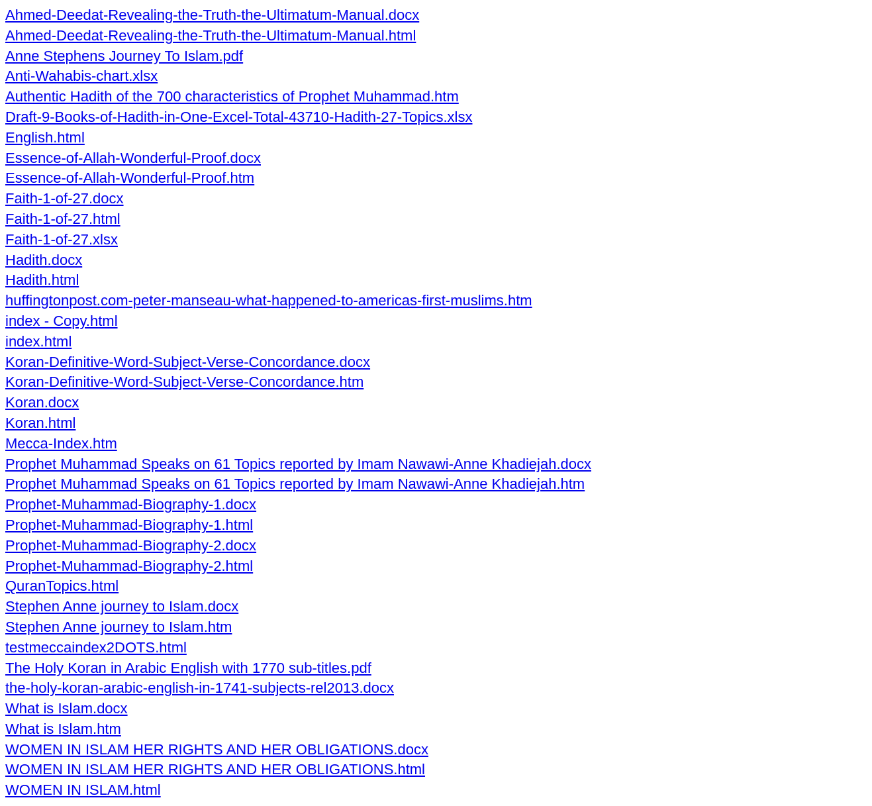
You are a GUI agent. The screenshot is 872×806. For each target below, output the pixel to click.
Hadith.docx (43, 260)
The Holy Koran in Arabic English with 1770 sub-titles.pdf (188, 668)
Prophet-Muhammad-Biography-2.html (129, 566)
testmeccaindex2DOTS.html (96, 647)
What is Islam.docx (66, 708)
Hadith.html (42, 280)
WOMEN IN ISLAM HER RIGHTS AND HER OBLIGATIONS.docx (216, 749)
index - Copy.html (61, 321)
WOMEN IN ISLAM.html (83, 789)
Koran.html (40, 423)
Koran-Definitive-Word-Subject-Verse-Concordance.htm (184, 382)
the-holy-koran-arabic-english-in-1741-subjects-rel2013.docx (199, 688)
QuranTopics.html (62, 586)
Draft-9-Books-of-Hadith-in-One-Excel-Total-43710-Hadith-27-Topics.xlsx (238, 117)
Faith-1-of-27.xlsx (61, 239)
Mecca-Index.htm (61, 443)
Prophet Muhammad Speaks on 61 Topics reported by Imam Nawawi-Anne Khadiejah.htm (295, 484)
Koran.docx (42, 402)
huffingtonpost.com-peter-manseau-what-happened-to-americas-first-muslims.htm (268, 300)
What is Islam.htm (63, 729)
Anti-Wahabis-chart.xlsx (81, 76)
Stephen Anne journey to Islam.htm (118, 627)
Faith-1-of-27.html (63, 219)
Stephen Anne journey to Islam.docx (121, 606)
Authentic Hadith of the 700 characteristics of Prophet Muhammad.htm (232, 96)
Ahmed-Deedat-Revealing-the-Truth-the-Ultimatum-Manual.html (210, 35)
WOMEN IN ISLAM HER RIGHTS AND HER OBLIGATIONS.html (215, 769)
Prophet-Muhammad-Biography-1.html (129, 525)
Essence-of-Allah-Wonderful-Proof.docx (133, 158)
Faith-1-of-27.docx (64, 198)
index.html (38, 341)
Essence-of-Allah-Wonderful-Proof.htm (129, 178)
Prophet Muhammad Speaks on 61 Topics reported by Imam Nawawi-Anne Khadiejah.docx (298, 464)
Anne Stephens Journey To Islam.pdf (124, 56)
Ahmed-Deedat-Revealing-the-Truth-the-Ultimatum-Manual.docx (212, 15)
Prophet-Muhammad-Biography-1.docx (130, 504)
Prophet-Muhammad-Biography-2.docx (130, 545)
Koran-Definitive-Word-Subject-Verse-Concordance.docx (187, 362)
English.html (45, 137)
